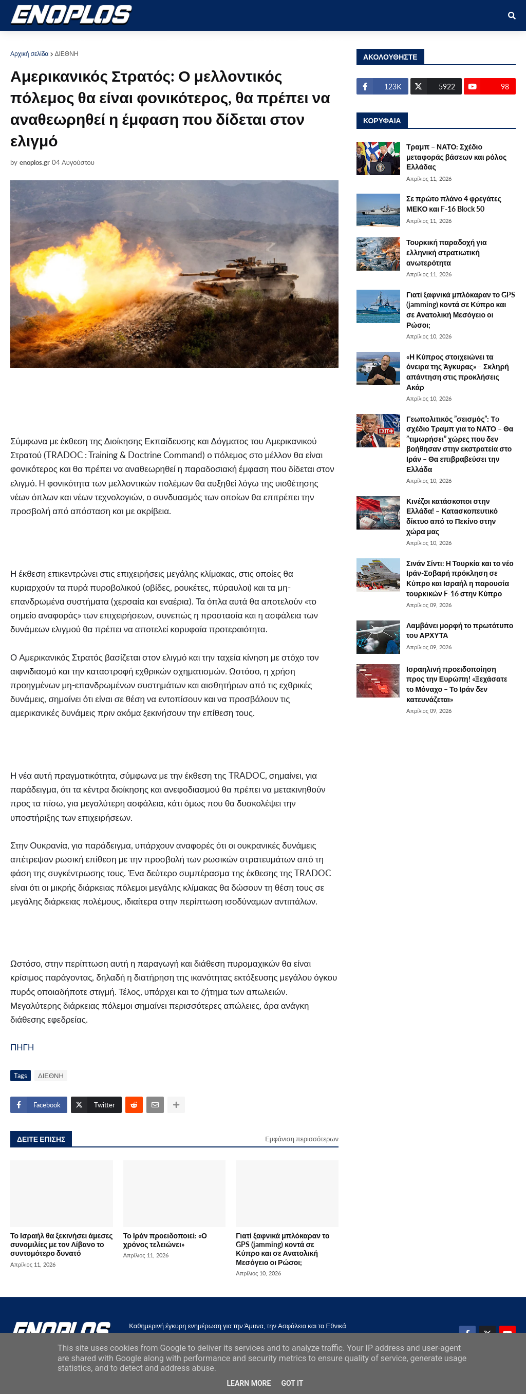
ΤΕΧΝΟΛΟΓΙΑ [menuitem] (321, 41)
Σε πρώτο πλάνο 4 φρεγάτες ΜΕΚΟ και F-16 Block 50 (453, 203)
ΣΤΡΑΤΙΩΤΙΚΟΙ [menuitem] (126, 41)
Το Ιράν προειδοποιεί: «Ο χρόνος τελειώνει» (165, 1240)
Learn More (249, 1383)
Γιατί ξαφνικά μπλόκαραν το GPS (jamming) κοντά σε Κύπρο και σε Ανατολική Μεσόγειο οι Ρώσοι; (282, 1249)
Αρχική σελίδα (29, 54)
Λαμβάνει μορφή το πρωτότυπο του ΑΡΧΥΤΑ (459, 630)
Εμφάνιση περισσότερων (302, 1139)
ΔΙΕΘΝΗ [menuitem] (223, 41)
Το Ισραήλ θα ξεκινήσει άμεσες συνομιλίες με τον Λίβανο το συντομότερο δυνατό (61, 1244)
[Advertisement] (215, 401)
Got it (292, 1383)
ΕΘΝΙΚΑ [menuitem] (180, 41)
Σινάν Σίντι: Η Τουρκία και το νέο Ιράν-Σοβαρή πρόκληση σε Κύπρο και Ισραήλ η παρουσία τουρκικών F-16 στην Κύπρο (460, 578)
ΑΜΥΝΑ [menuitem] (74, 41)
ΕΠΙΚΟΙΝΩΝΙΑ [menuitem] (384, 41)
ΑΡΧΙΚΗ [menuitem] (31, 41)
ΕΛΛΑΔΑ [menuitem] (268, 41)
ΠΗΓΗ (22, 1047)
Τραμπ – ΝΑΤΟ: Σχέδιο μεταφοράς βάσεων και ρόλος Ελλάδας (456, 156)
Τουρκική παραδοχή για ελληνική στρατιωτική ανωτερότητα (446, 252)
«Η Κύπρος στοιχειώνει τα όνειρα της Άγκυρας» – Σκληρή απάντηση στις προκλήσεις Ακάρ (457, 371)
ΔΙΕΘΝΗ (67, 54)
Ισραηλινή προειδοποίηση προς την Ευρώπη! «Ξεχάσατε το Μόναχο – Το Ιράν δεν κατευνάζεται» (457, 684)
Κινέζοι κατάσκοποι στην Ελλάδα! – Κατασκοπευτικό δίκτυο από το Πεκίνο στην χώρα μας (452, 516)
